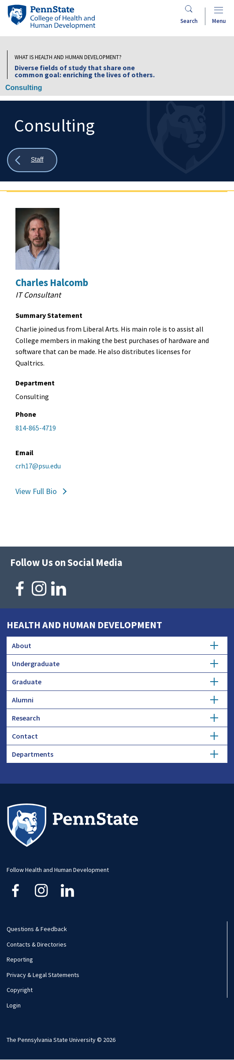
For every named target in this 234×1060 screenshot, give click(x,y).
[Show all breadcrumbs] (32, 160)
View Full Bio (36, 491)
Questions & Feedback (37, 929)
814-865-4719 (35, 427)
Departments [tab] (115, 754)
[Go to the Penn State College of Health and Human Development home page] (51, 16)
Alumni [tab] (115, 699)
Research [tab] (115, 717)
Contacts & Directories (37, 944)
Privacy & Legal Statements (43, 975)
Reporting (20, 959)
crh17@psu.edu (38, 465)
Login (14, 1005)
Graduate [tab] (115, 681)
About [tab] (115, 645)
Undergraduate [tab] (115, 663)
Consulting (23, 87)
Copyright (20, 990)
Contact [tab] (115, 736)
